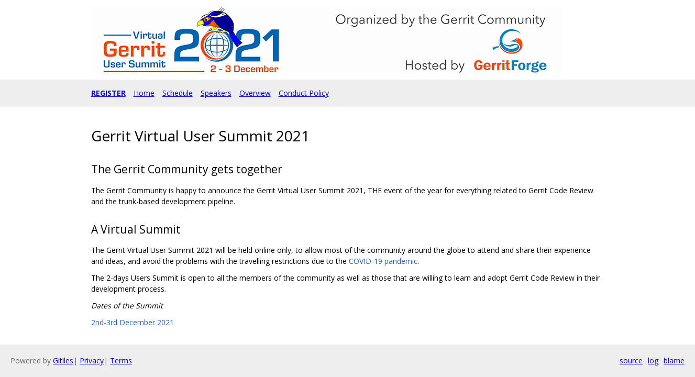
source (631, 360)
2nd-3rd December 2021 (132, 322)
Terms (121, 360)
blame (674, 360)
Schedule (177, 93)
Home (144, 93)
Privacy (92, 360)
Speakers (216, 93)
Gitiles (63, 360)
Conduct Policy (304, 93)
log (653, 360)
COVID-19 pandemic (383, 261)
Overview (255, 93)
